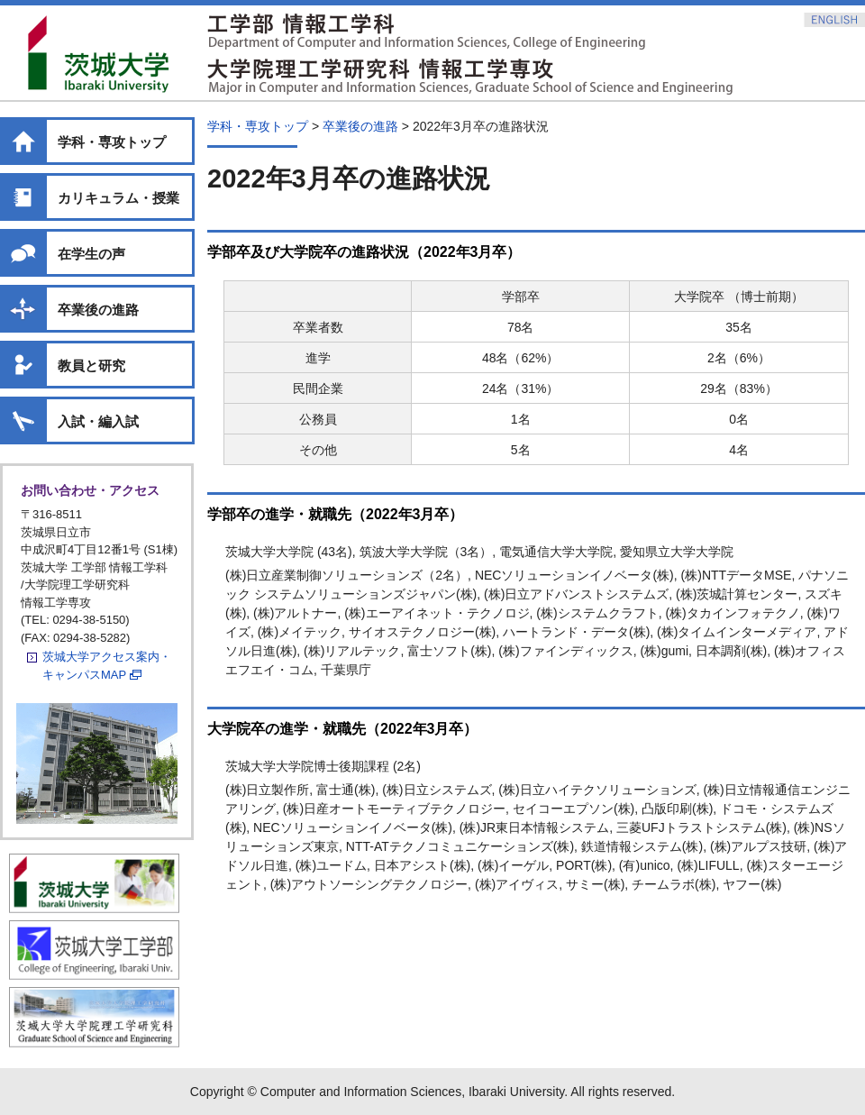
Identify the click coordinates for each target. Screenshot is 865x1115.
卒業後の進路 (98, 309)
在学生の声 (91, 253)
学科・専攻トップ (112, 142)
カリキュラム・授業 (118, 198)
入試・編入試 (98, 421)
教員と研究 (91, 365)
